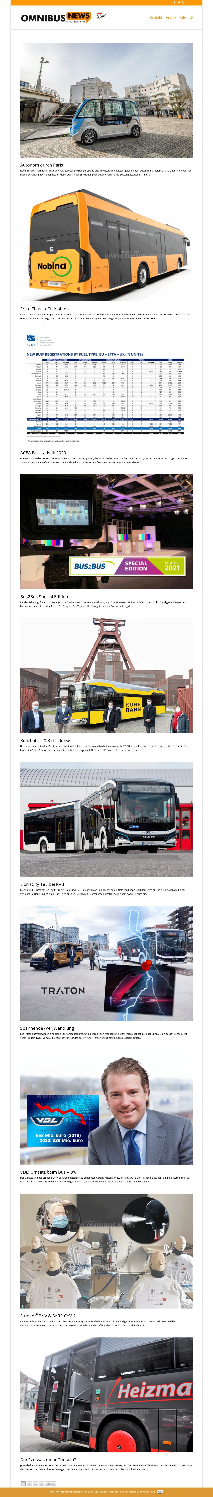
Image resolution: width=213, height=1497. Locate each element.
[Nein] (209, 1492)
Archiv (171, 18)
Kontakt (156, 18)
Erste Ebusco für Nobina (44, 309)
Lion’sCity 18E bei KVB (42, 884)
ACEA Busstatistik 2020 (43, 453)
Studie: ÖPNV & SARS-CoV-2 (48, 1316)
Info (183, 18)
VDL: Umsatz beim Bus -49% (48, 1172)
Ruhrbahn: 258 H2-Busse (45, 740)
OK (160, 1492)
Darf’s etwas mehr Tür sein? (48, 1460)
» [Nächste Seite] (41, 1484)
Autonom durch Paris (41, 165)
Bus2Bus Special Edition (44, 597)
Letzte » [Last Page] (50, 1484)
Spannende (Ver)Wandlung (47, 1028)
